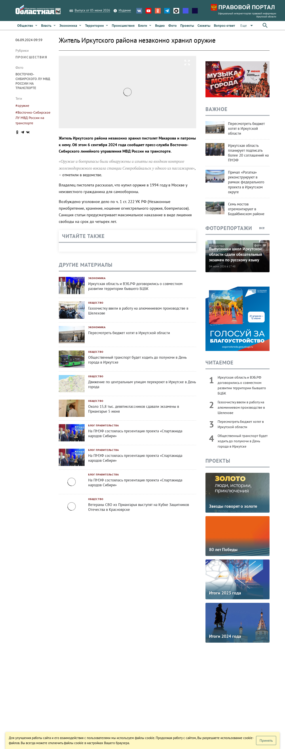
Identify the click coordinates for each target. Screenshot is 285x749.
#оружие (22, 105)
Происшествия (31, 57)
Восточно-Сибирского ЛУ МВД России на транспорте (32, 81)
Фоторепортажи (228, 228)
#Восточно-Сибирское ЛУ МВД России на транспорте (32, 117)
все (264, 227)
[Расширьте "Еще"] (247, 26)
